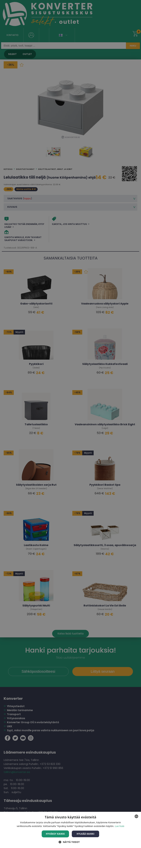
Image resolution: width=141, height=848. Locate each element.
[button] (70, 842)
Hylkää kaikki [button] (85, 833)
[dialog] (70, 424)
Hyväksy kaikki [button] (55, 833)
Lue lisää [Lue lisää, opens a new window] (119, 826)
